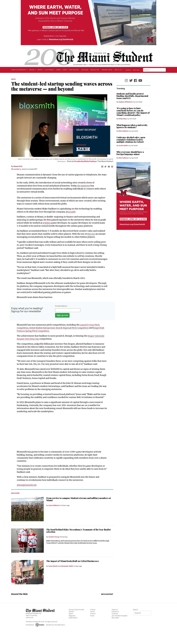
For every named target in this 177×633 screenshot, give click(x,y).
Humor (92, 611)
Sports (71, 613)
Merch (58, 70)
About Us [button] (117, 70)
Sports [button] (40, 70)
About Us (115, 609)
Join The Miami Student (119, 616)
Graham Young (53, 537)
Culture (92, 609)
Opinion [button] (32, 70)
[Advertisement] (60, 431)
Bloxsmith (71, 212)
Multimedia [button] (49, 70)
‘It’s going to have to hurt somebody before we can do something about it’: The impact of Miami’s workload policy (133, 111)
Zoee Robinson (53, 505)
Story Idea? (136, 70)
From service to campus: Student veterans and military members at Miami (78, 499)
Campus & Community (76, 609)
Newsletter (94, 70)
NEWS (13, 79)
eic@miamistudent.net (33, 613)
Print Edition (74, 70)
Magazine (84, 70)
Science (92, 613)
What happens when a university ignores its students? (131, 126)
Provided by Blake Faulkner (85, 161)
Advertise (128, 70)
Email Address (61, 306)
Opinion (71, 611)
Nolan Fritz (18, 166)
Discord (91, 234)
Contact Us (115, 611)
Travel (92, 616)
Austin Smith (123, 145)
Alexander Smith (67, 566)
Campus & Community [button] (19, 70)
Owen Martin (53, 566)
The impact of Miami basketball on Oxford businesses (72, 561)
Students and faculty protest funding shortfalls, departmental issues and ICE (132, 96)
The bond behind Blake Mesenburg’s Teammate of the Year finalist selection (78, 530)
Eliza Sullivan (123, 131)
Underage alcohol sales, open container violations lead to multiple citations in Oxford (130, 139)
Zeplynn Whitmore (125, 102)
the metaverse (84, 185)
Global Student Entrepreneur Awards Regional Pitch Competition (62, 328)
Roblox (47, 223)
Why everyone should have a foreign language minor (130, 153)
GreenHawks (73, 618)
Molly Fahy (122, 119)
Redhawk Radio (106, 70)
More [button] (65, 70)
